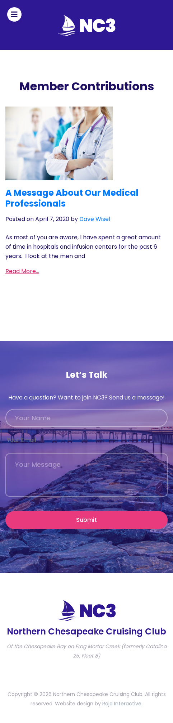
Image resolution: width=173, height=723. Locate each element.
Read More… (22, 271)
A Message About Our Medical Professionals (72, 198)
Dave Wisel (94, 219)
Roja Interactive (121, 703)
